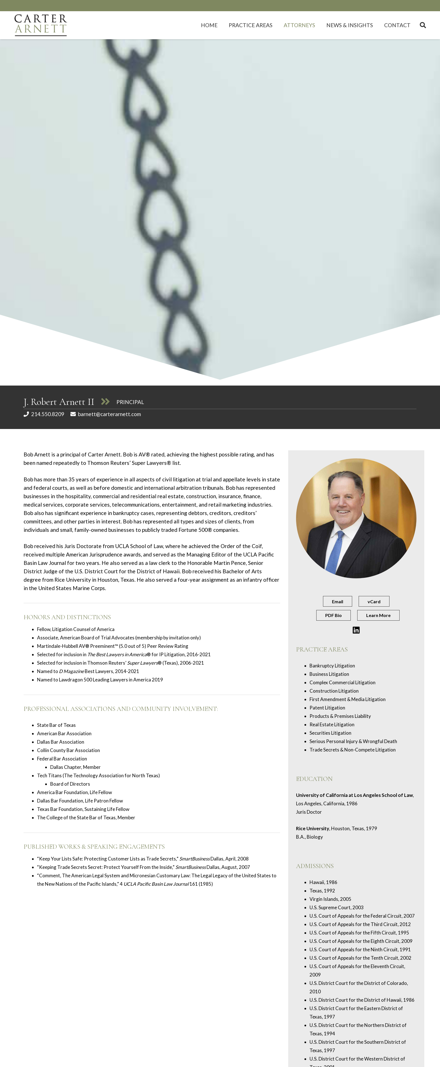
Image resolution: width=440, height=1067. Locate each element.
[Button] (356, 630)
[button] (423, 25)
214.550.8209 (47, 414)
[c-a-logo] (41, 25)
